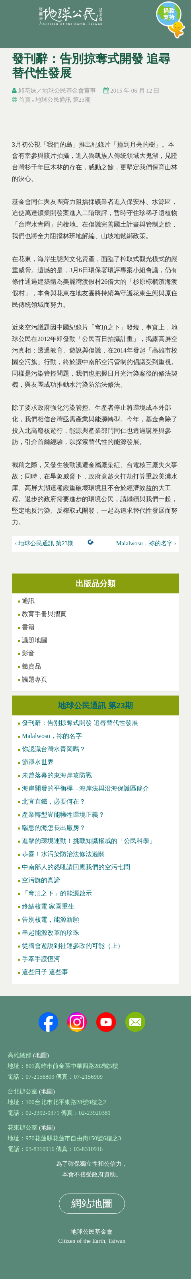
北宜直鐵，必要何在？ (54, 801)
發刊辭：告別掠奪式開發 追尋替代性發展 (80, 722)
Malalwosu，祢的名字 (52, 736)
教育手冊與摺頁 (44, 613)
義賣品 (31, 666)
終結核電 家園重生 (48, 906)
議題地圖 (34, 640)
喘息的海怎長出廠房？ (54, 827)
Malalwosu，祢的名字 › (146, 543)
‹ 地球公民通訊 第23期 (44, 543)
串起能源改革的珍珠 (50, 932)
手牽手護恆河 (41, 958)
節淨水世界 (38, 762)
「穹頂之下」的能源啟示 (57, 893)
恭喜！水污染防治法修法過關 (63, 854)
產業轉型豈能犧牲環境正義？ (63, 814)
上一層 (92, 543)
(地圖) (41, 1055)
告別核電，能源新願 (50, 919)
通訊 (28, 600)
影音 (28, 653)
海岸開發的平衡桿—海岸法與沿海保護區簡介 (85, 788)
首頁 (25, 100)
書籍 (28, 627)
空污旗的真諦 (41, 880)
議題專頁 (34, 679)
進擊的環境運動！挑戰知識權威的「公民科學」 (89, 840)
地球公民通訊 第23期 (63, 100)
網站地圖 (92, 1203)
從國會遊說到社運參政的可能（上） (73, 945)
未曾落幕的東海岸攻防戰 (57, 775)
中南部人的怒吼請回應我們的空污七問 (76, 867)
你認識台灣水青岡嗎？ (54, 749)
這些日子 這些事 (45, 972)
